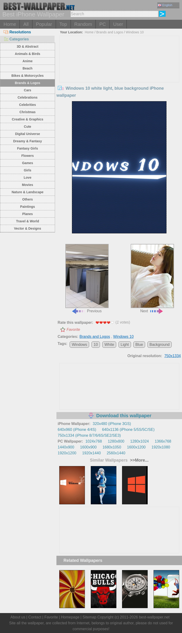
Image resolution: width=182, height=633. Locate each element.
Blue (139, 345)
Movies (27, 185)
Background (160, 345)
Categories (16, 39)
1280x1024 (139, 441)
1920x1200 (67, 453)
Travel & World (27, 221)
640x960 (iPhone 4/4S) (77, 430)
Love (28, 177)
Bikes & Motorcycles (28, 75)
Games (27, 163)
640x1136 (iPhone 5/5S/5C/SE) (128, 430)
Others (27, 199)
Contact (34, 617)
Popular (44, 24)
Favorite (73, 330)
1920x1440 (91, 453)
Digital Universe (27, 134)
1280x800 (116, 441)
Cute (27, 126)
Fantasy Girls (27, 148)
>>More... (139, 460)
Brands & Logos (27, 83)
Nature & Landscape (27, 192)
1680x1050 (112, 447)
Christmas (28, 112)
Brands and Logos (109, 32)
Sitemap (89, 617)
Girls (27, 170)
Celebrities (27, 105)
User (118, 24)
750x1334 (172, 356)
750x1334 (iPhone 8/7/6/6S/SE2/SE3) (89, 435)
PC (102, 24)
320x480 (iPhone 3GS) (112, 424)
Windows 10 (135, 32)
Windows (79, 345)
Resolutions (17, 32)
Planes (27, 214)
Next (152, 278)
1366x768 (163, 441)
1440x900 (66, 447)
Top (63, 24)
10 (96, 345)
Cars (27, 90)
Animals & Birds (27, 54)
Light (125, 345)
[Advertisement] (119, 71)
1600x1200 (136, 447)
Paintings (27, 206)
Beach (27, 68)
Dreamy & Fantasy (27, 141)
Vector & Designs (27, 228)
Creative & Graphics (27, 119)
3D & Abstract (27, 46)
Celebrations (28, 97)
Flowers (27, 156)
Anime (28, 61)
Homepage (70, 617)
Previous (86, 278)
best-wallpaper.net (154, 617)
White (109, 345)
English (165, 5)
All (25, 24)
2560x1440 (116, 453)
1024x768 (93, 441)
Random (83, 24)
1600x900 (88, 447)
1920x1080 (160, 447)
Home (10, 24)
